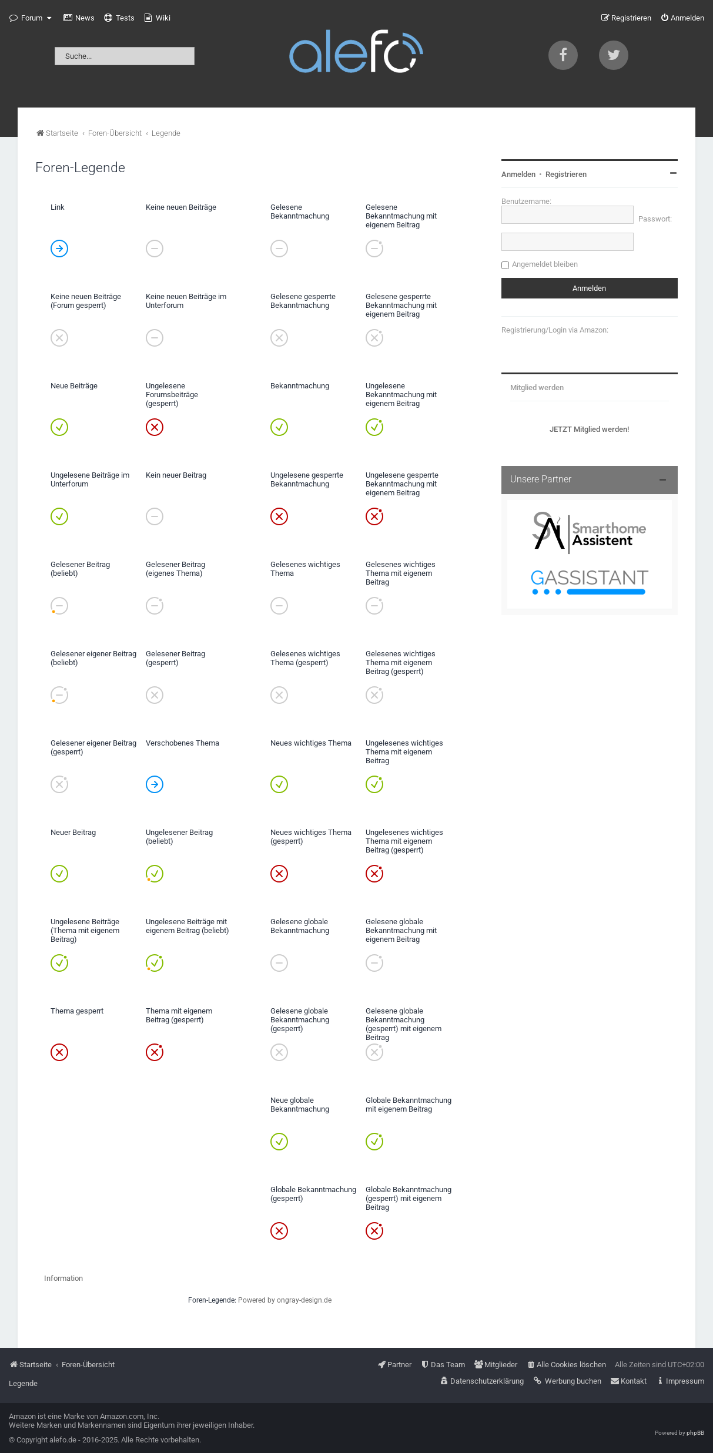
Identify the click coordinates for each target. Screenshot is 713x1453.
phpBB (695, 1432)
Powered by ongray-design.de (285, 1300)
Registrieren (566, 174)
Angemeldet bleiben (545, 264)
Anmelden (518, 174)
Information (63, 1278)
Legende (23, 1383)
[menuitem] (79, 18)
